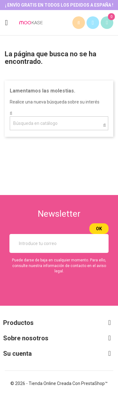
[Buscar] (59, 123)
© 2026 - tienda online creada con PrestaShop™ (59, 383)
